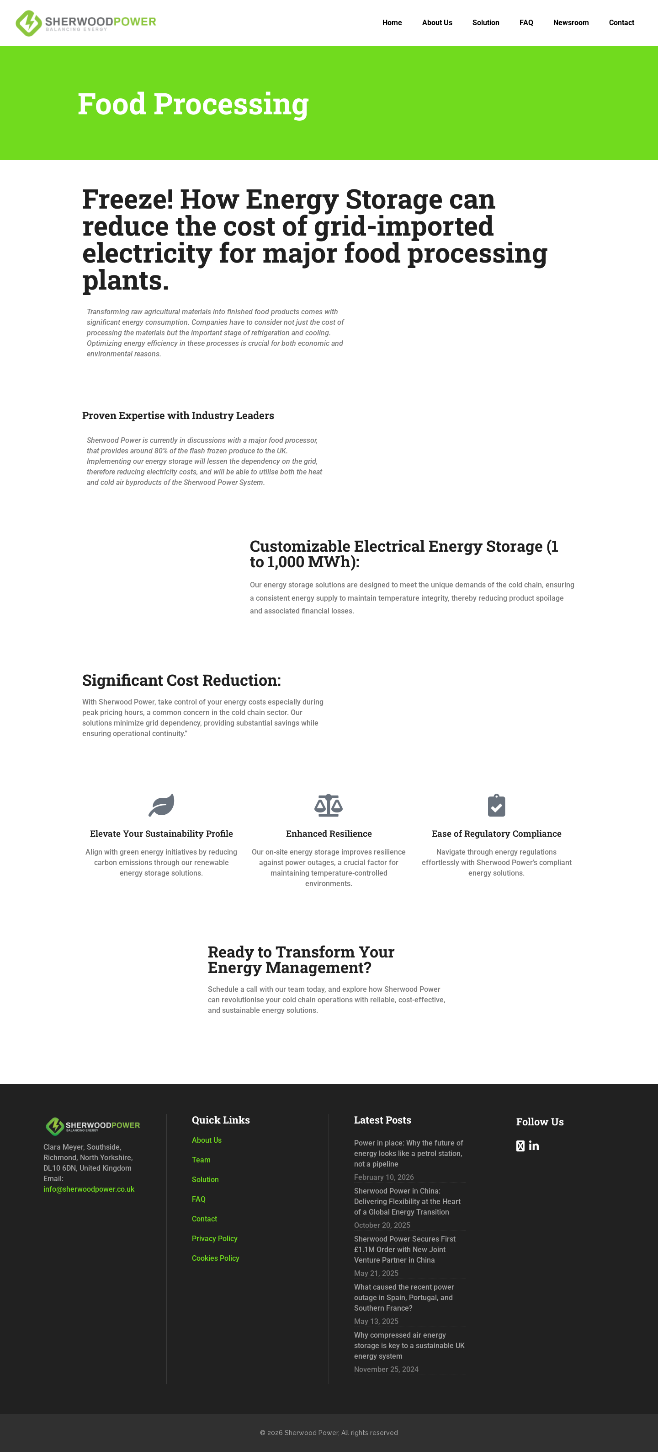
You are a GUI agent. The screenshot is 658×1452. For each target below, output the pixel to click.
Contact (204, 1219)
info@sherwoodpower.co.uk (88, 1189)
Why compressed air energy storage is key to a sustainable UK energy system (409, 1346)
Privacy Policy (215, 1238)
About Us (207, 1140)
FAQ (199, 1199)
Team (201, 1160)
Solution (205, 1179)
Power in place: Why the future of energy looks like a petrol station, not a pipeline (408, 1153)
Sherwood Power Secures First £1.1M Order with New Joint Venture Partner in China (405, 1249)
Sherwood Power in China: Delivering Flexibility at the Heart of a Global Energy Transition (407, 1201)
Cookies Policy (215, 1258)
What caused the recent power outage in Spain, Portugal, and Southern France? (404, 1297)
